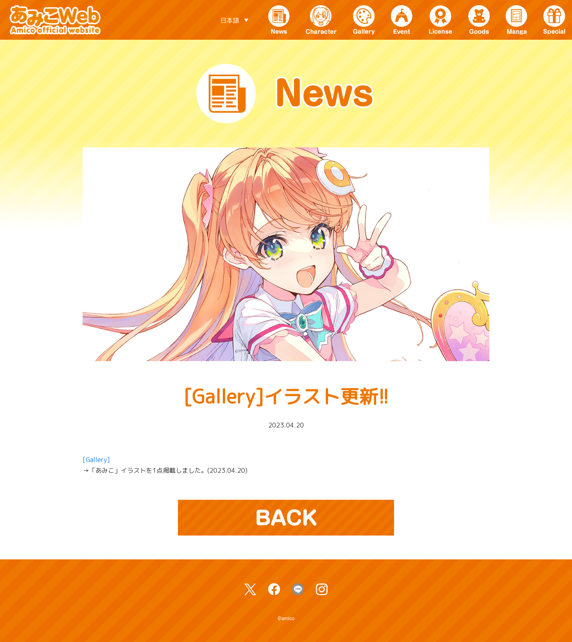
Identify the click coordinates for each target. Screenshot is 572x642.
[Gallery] (96, 459)
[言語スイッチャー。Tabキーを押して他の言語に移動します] (234, 19)
